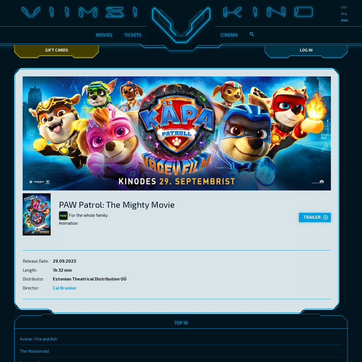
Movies (104, 34)
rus (344, 14)
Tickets (132, 34)
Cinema (229, 34)
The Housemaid (34, 351)
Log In (306, 50)
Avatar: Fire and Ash (38, 338)
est (344, 7)
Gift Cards (56, 50)
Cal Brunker (65, 287)
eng (344, 20)
